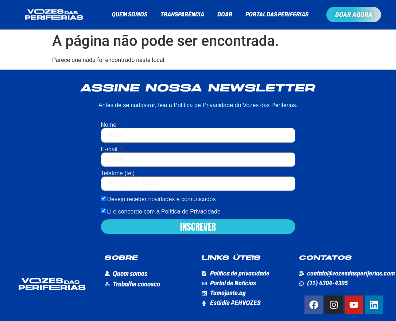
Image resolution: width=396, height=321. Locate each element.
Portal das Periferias (276, 14)
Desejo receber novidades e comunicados (161, 199)
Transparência (182, 14)
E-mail (110, 149)
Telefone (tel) (118, 173)
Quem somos (129, 14)
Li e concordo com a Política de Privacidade (163, 211)
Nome (109, 125)
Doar (224, 14)
